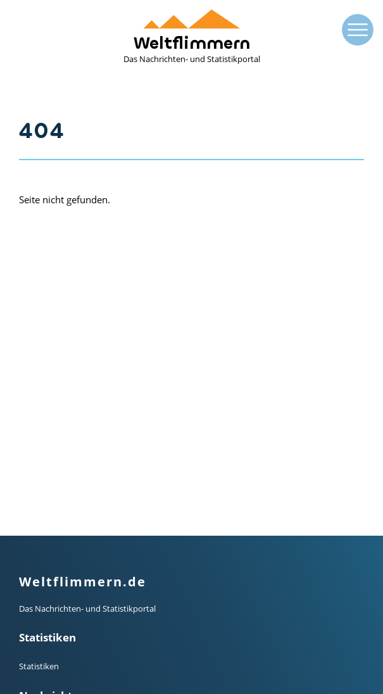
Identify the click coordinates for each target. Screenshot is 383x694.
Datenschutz (42, 647)
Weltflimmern (192, 37)
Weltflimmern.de (82, 343)
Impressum (40, 632)
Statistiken (39, 428)
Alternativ (37, 501)
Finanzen (36, 516)
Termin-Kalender (50, 575)
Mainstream (42, 486)
